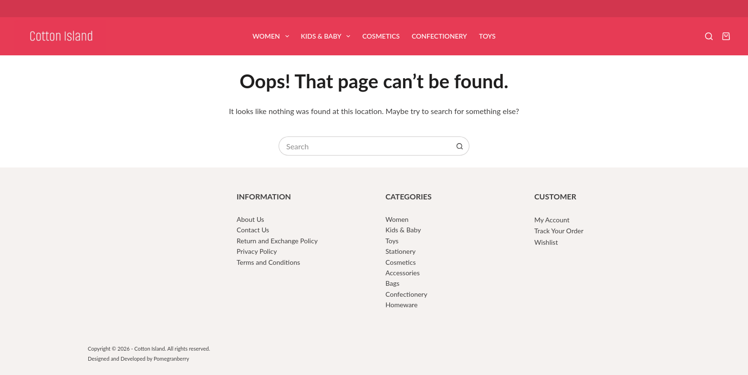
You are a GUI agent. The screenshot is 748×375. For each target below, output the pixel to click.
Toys (487, 36)
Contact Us (253, 230)
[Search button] (459, 146)
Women (272, 36)
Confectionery (439, 36)
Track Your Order (558, 231)
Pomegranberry (171, 358)
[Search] (709, 36)
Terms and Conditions (268, 262)
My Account (552, 220)
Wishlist (546, 242)
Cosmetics (381, 36)
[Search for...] (364, 146)
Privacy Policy (257, 251)
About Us (250, 219)
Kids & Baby (327, 36)
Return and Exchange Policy (277, 241)
